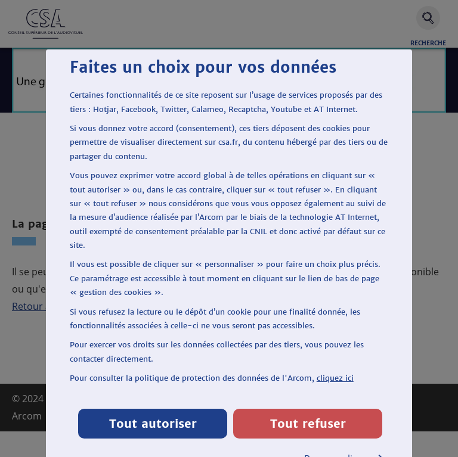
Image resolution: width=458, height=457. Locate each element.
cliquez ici (335, 378)
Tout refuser (308, 423)
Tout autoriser (153, 423)
